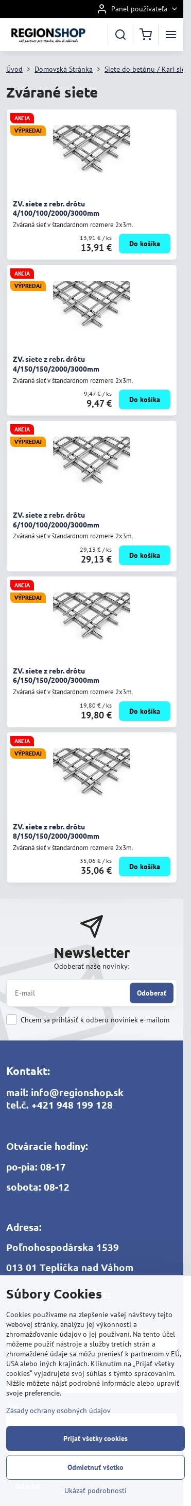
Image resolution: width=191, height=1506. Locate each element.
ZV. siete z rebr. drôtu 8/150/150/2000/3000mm (56, 831)
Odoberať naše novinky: (91, 966)
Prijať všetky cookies (95, 1438)
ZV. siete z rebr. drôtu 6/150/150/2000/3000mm (56, 675)
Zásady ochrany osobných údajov (58, 1410)
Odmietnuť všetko (95, 1467)
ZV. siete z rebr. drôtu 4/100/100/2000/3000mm (56, 208)
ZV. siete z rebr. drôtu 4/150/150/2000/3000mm (56, 363)
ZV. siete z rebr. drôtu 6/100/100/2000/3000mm (56, 519)
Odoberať (151, 993)
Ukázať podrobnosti (95, 1490)
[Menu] (171, 34)
